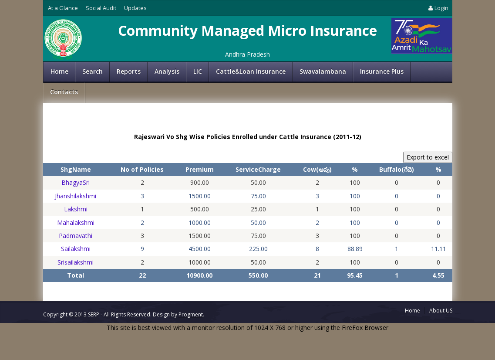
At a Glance (63, 8)
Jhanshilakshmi (75, 196)
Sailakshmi (76, 249)
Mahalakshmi (75, 222)
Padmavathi (75, 235)
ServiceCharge (258, 169)
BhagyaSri (75, 182)
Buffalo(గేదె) (396, 169)
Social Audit (101, 8)
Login (437, 8)
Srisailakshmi (75, 262)
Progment (190, 314)
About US (440, 310)
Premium (199, 169)
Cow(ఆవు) (317, 169)
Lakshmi (76, 209)
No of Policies (142, 169)
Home (59, 71)
